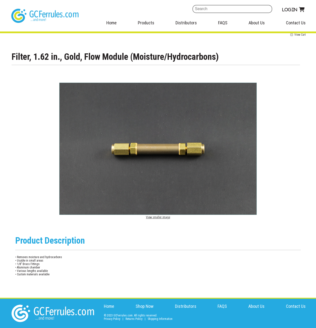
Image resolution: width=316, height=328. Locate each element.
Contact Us (296, 22)
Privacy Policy (112, 319)
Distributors (186, 22)
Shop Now (145, 306)
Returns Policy (134, 319)
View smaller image (158, 217)
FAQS (222, 22)
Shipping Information (160, 319)
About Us (257, 22)
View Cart (300, 34)
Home (111, 22)
